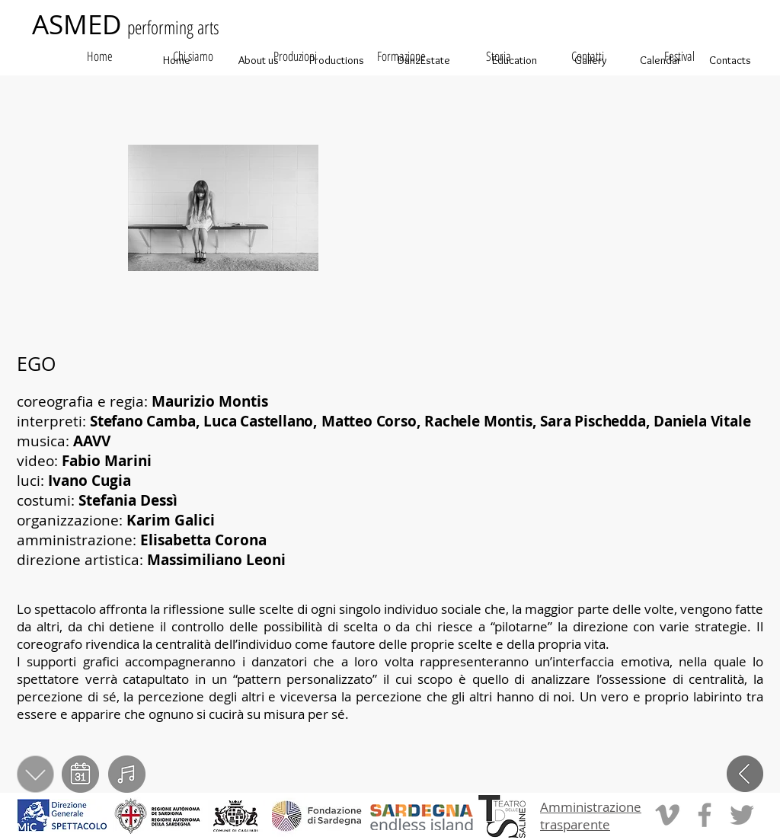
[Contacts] (729, 61)
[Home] (176, 61)
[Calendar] (660, 61)
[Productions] (336, 61)
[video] (126, 774)
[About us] (258, 61)
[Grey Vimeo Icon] (667, 815)
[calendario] (80, 774)
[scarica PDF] (36, 774)
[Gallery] (590, 61)
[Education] (514, 61)
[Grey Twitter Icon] (742, 815)
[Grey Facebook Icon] (705, 815)
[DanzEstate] (423, 61)
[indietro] (745, 774)
